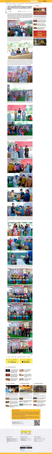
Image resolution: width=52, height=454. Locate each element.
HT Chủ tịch (10, 3)
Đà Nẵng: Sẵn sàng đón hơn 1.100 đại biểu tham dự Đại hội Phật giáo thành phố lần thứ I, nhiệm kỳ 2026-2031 (14, 376)
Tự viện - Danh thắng (30, 3)
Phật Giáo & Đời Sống (25, 383)
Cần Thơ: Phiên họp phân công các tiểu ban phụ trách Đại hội (28, 379)
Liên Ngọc (10, 11)
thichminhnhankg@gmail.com (39, 441)
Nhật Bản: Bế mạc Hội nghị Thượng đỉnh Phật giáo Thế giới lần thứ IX (14, 379)
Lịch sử (34, 3)
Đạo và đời (23, 3)
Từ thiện (26, 3)
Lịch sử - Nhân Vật (11, 383)
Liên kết (13, 3)
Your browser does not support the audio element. (26, 11)
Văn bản (20, 3)
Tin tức (16, 3)
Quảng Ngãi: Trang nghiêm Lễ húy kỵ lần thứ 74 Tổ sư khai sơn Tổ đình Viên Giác (14, 406)
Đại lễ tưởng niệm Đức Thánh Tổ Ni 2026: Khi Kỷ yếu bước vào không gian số (27, 401)
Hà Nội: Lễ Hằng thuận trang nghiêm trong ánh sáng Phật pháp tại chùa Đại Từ (41, 405)
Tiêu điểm (37, 5)
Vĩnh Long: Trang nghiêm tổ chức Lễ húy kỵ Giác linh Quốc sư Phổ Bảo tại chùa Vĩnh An (13, 402)
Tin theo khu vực (40, 1)
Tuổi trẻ (37, 3)
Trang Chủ (7, 3)
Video (18, 3)
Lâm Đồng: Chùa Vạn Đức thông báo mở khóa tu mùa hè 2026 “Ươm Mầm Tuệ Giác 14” (41, 401)
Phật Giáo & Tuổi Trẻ (39, 383)
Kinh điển (39, 3)
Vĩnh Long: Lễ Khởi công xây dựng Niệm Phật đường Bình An (27, 370)
